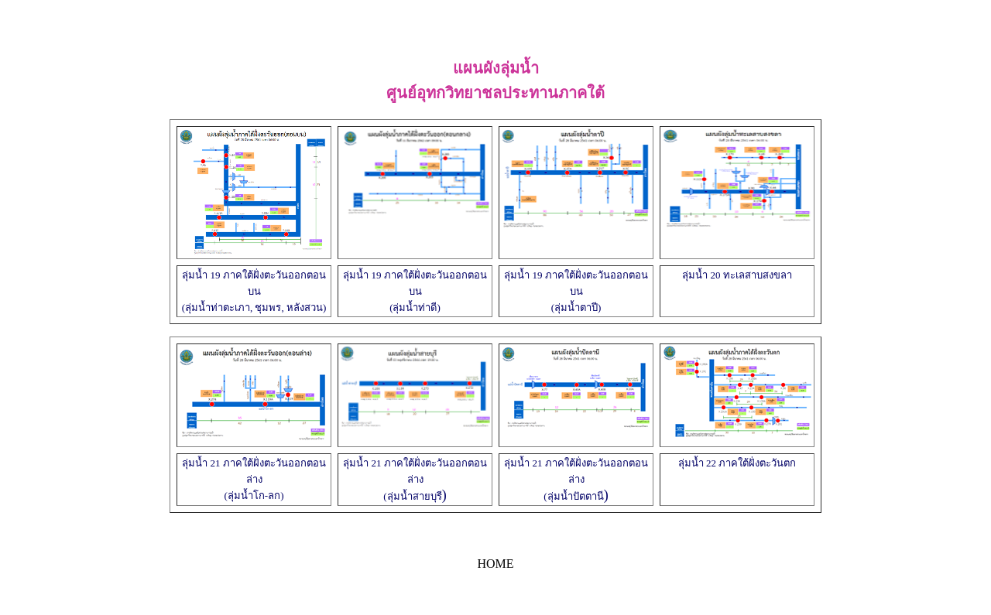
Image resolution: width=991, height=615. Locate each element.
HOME (495, 563)
